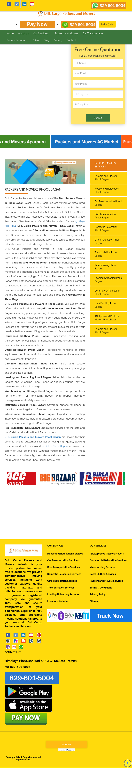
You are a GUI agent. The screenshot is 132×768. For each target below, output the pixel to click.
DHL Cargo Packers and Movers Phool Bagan (33, 437)
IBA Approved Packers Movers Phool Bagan (107, 318)
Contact (71, 40)
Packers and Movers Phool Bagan (106, 178)
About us (23, 33)
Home (10, 33)
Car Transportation (93, 33)
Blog (46, 40)
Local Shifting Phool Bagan (106, 305)
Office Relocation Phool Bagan (107, 241)
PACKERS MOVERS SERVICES (105, 165)
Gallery (58, 40)
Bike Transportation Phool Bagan (105, 216)
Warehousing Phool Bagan (105, 267)
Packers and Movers (66, 33)
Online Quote (107, 24)
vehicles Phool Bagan (55, 446)
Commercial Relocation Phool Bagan (107, 292)
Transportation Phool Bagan (106, 254)
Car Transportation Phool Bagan (108, 203)
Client (36, 40)
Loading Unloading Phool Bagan (109, 280)
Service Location (16, 40)
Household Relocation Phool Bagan (107, 190)
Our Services (40, 33)
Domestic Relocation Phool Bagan (106, 229)
